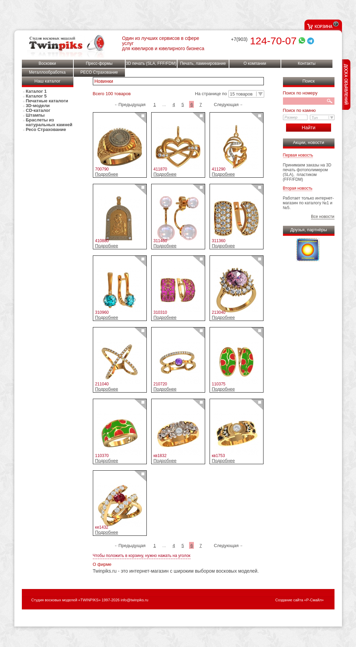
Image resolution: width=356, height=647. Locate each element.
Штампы (35, 115)
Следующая (226, 104)
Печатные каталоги (47, 101)
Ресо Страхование (46, 129)
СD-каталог (38, 110)
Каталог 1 (36, 91)
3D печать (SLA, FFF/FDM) (151, 63)
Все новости (322, 216)
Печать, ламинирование (203, 63)
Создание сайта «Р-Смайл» (299, 600)
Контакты (307, 63)
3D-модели (38, 105)
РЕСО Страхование (99, 72)
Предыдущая (132, 104)
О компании (254, 63)
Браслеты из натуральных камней (49, 122)
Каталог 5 (36, 96)
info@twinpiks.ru (134, 600)
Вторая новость (298, 188)
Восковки (47, 63)
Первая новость (298, 155)
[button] (246, 94)
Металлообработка (47, 72)
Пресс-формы (99, 63)
